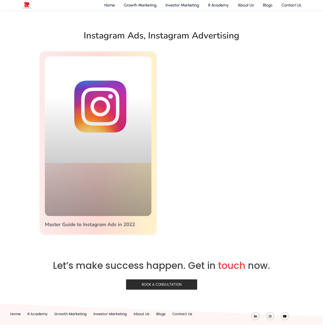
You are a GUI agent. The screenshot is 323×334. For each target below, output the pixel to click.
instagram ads (114, 42)
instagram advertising (193, 42)
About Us (245, 8)
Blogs (267, 8)
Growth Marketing (139, 8)
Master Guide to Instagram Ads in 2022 (90, 231)
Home (109, 8)
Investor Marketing (182, 8)
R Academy (217, 8)
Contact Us (291, 8)
